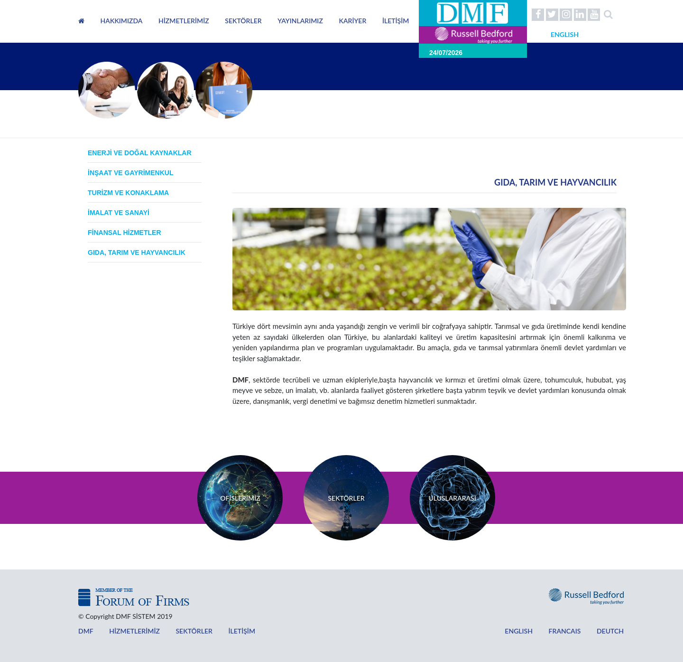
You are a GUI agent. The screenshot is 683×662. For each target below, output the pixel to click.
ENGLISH (497, 631)
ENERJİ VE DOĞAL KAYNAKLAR (140, 153)
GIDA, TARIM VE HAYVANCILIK (136, 252)
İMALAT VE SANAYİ (118, 212)
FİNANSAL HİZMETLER (124, 232)
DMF (85, 631)
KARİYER (352, 21)
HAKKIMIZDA (122, 21)
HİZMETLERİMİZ (183, 21)
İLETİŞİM (395, 21)
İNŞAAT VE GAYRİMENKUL (130, 173)
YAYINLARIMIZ (300, 21)
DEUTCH (589, 631)
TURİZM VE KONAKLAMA (128, 192)
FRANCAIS (549, 631)
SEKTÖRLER (243, 21)
